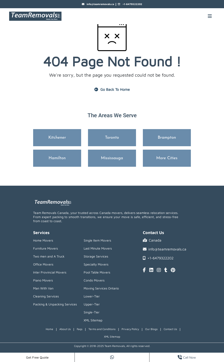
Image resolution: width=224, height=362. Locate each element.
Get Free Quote (37, 357)
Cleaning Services (46, 296)
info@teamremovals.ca (98, 4)
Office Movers (43, 264)
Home (49, 329)
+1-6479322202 (130, 4)
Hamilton (57, 158)
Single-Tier (91, 312)
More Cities (167, 158)
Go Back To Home (112, 89)
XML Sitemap (93, 320)
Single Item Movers (97, 240)
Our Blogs (151, 329)
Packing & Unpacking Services (55, 304)
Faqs (79, 329)
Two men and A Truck (48, 256)
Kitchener (57, 137)
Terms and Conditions (101, 329)
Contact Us (170, 329)
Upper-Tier (92, 304)
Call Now (187, 357)
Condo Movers (94, 280)
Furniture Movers (45, 248)
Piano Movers (43, 280)
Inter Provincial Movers (49, 272)
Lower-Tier (92, 296)
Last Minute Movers (98, 248)
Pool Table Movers (97, 272)
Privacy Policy (130, 329)
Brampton (167, 137)
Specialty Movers (96, 264)
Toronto (112, 137)
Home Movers (43, 240)
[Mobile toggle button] (210, 16)
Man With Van (43, 288)
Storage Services (96, 256)
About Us (65, 329)
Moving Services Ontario (101, 288)
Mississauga (112, 158)
